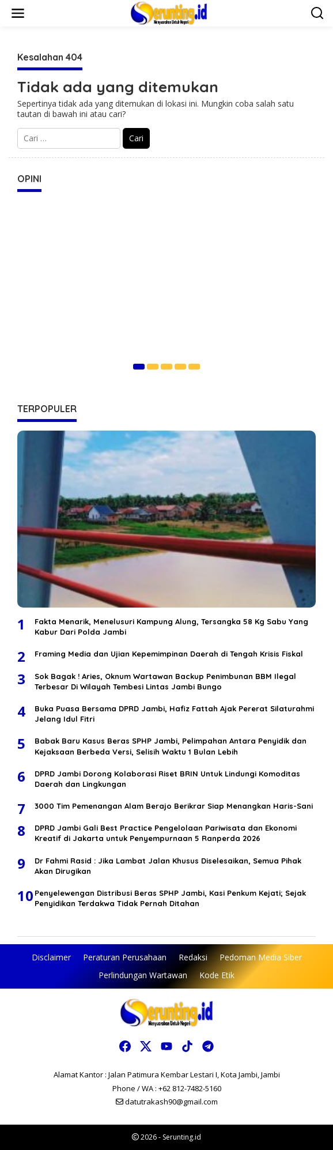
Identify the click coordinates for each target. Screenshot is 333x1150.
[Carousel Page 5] (194, 366)
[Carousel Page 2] (152, 366)
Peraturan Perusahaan (124, 957)
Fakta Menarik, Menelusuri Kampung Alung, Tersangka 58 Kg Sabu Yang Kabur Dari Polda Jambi (171, 626)
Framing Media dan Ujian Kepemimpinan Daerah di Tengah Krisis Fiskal (169, 653)
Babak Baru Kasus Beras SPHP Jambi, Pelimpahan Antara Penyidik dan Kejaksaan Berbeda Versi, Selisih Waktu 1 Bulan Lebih (170, 746)
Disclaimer (51, 957)
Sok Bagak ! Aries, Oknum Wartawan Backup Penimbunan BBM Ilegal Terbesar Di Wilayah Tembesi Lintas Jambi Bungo (165, 681)
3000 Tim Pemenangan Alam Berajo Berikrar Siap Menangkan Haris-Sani (174, 805)
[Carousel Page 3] (166, 366)
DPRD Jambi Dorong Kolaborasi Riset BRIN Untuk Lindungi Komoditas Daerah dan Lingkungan (167, 779)
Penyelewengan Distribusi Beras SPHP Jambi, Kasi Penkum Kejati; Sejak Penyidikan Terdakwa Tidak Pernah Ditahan (170, 898)
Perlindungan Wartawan (143, 975)
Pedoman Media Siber (261, 957)
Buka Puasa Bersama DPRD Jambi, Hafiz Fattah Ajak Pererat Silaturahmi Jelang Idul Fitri (174, 713)
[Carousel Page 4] (180, 366)
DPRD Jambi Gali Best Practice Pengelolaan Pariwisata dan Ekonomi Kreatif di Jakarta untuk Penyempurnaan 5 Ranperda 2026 (166, 833)
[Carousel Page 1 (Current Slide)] (139, 366)
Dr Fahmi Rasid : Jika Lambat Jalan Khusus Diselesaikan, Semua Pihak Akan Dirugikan (168, 866)
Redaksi (193, 957)
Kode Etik (216, 975)
